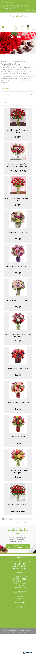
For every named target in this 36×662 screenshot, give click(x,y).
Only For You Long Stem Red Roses (18, 199)
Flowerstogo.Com (18, 16)
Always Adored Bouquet (18, 232)
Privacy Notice (17, 633)
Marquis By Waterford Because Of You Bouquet (18, 165)
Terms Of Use (7, 633)
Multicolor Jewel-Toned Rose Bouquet (18, 335)
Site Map (26, 633)
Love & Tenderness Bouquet (18, 300)
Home (2, 57)
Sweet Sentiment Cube (18, 368)
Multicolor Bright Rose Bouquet (18, 471)
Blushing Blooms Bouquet (18, 402)
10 (26, 522)
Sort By (5, 103)
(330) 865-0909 (10, 2)
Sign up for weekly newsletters (18, 547)
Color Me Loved (18, 436)
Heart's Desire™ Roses (18, 505)
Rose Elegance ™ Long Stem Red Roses (18, 131)
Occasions (8, 57)
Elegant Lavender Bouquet (18, 266)
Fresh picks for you (18, 535)
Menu (3, 29)
